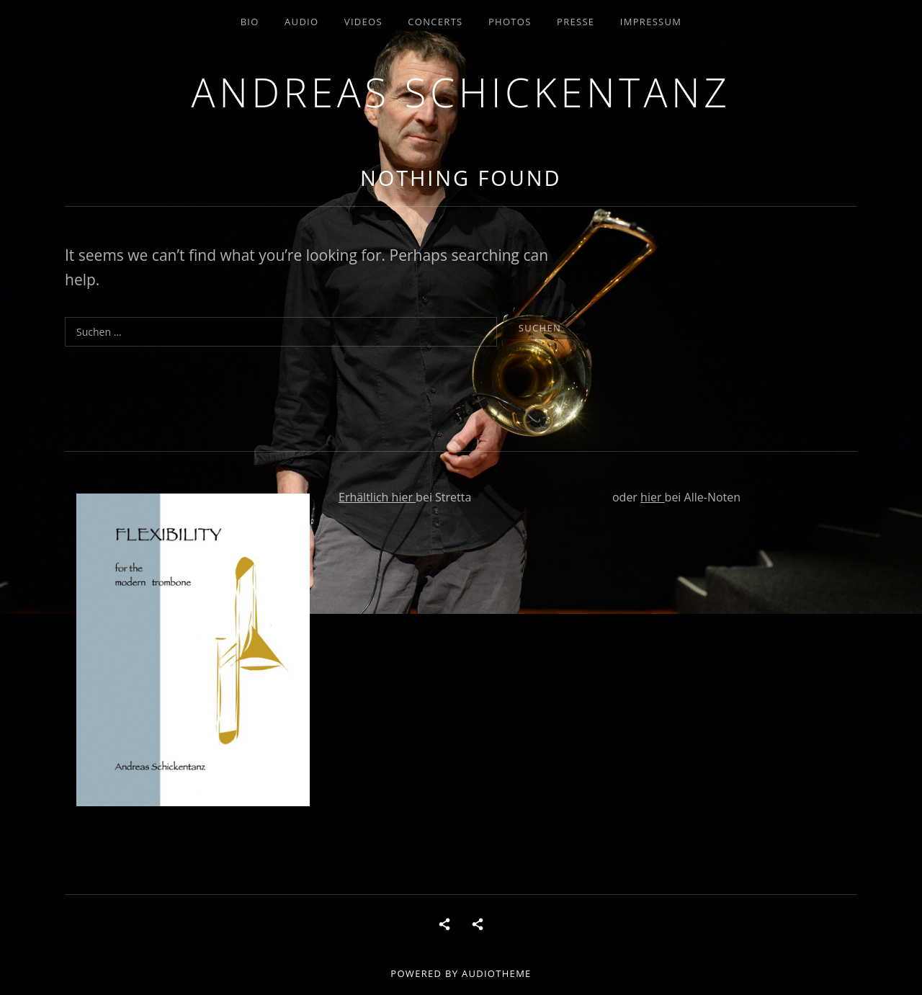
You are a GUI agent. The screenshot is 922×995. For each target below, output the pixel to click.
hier (404, 497)
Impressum (651, 21)
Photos (510, 21)
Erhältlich (365, 497)
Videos (363, 21)
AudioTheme (497, 973)
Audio (301, 21)
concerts (435, 21)
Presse (575, 21)
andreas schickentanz (461, 92)
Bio (250, 21)
